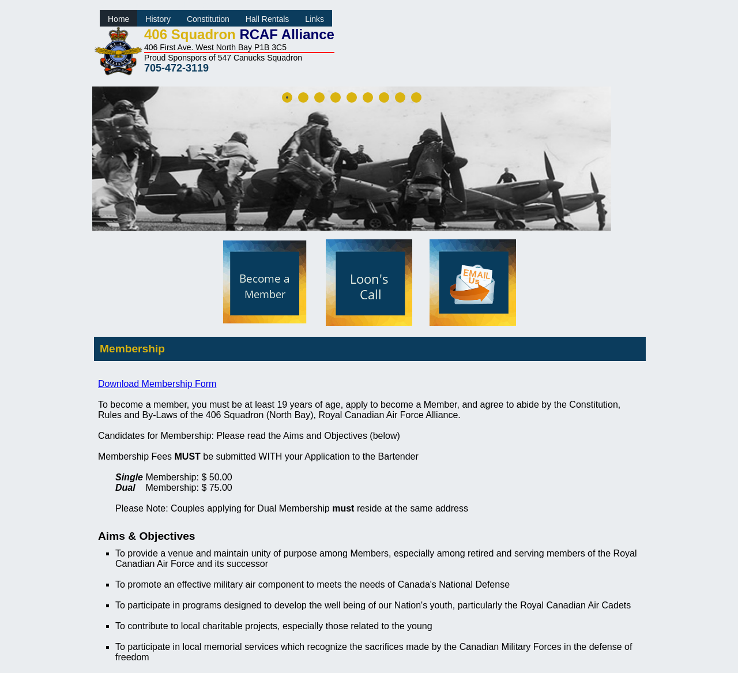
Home (118, 19)
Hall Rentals (267, 19)
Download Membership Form (157, 384)
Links (314, 19)
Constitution (208, 19)
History (158, 19)
